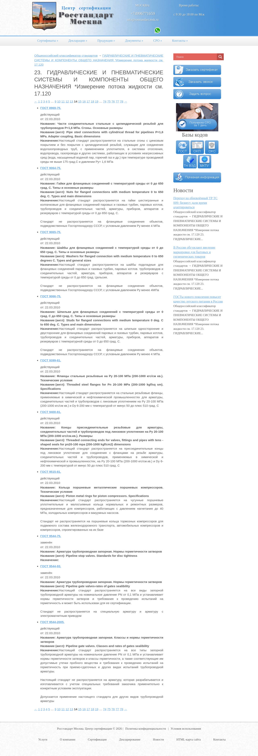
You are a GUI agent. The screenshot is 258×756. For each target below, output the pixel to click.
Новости (158, 739)
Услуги (42, 739)
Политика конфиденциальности (145, 728)
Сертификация (97, 739)
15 (80, 101)
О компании (67, 739)
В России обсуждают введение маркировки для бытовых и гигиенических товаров (194, 252)
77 (117, 101)
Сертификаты (47, 40)
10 (58, 101)
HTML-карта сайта (188, 739)
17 (88, 101)
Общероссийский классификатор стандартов (66, 55)
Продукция (106, 40)
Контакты (180, 40)
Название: (48, 123)
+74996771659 (142, 13)
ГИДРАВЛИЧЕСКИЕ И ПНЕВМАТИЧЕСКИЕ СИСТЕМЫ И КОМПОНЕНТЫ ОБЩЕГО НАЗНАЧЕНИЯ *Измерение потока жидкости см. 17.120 (98, 60)
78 (121, 101)
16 (84, 101)
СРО (157, 40)
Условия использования (186, 728)
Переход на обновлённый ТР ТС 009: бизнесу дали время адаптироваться (195, 202)
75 (109, 101)
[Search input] (196, 56)
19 (96, 101)
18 (92, 101)
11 (63, 101)
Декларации (77, 40)
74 (104, 101)
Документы (134, 40)
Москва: (142, 5)
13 (71, 101)
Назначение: (49, 140)
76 (113, 101)
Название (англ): (52, 132)
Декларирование (129, 739)
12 (67, 101)
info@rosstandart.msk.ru (143, 19)
